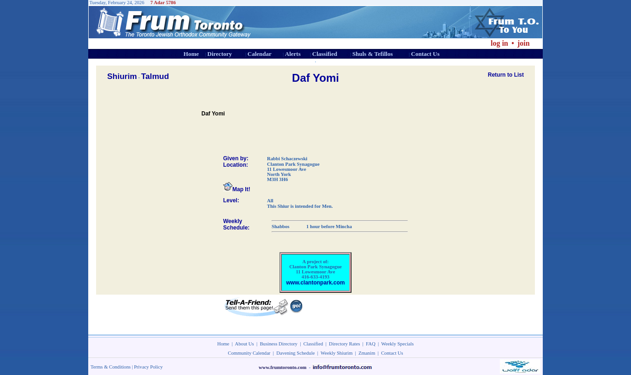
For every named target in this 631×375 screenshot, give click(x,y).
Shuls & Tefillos (372, 53)
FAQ (371, 343)
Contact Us (425, 53)
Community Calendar (249, 353)
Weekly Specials (397, 343)
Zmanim (366, 353)
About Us (244, 343)
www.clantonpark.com (315, 282)
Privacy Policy (148, 366)
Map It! (236, 189)
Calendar (260, 53)
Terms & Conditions (111, 366)
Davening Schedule (295, 353)
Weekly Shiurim (336, 353)
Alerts (293, 53)
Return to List (506, 75)
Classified (324, 53)
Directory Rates (344, 343)
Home (191, 53)
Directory (219, 53)
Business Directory (278, 343)
